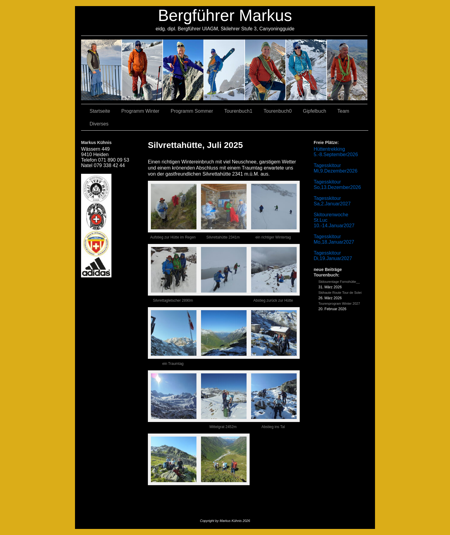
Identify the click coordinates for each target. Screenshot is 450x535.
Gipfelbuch (314, 111)
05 (306, 69)
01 (265, 69)
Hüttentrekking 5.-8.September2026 (336, 151)
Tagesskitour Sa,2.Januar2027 (332, 201)
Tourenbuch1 (238, 111)
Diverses (99, 123)
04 (224, 69)
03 (142, 69)
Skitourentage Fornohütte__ (339, 281)
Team (343, 111)
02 (101, 69)
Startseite (100, 111)
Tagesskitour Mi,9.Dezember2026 (335, 168)
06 (347, 69)
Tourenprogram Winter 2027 (339, 303)
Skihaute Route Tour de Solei (340, 292)
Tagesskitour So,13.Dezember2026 (337, 184)
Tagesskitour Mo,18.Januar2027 (334, 239)
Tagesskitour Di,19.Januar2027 (333, 255)
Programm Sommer (192, 111)
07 (183, 69)
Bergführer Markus (225, 15)
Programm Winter (140, 111)
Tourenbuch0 (278, 111)
